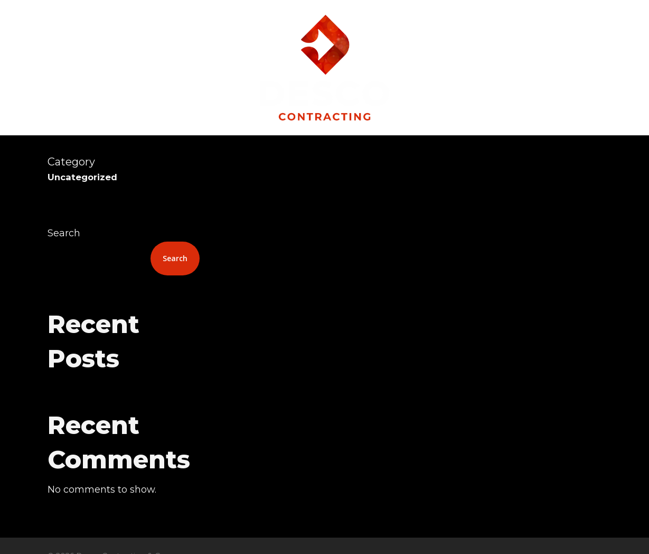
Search (64, 233)
